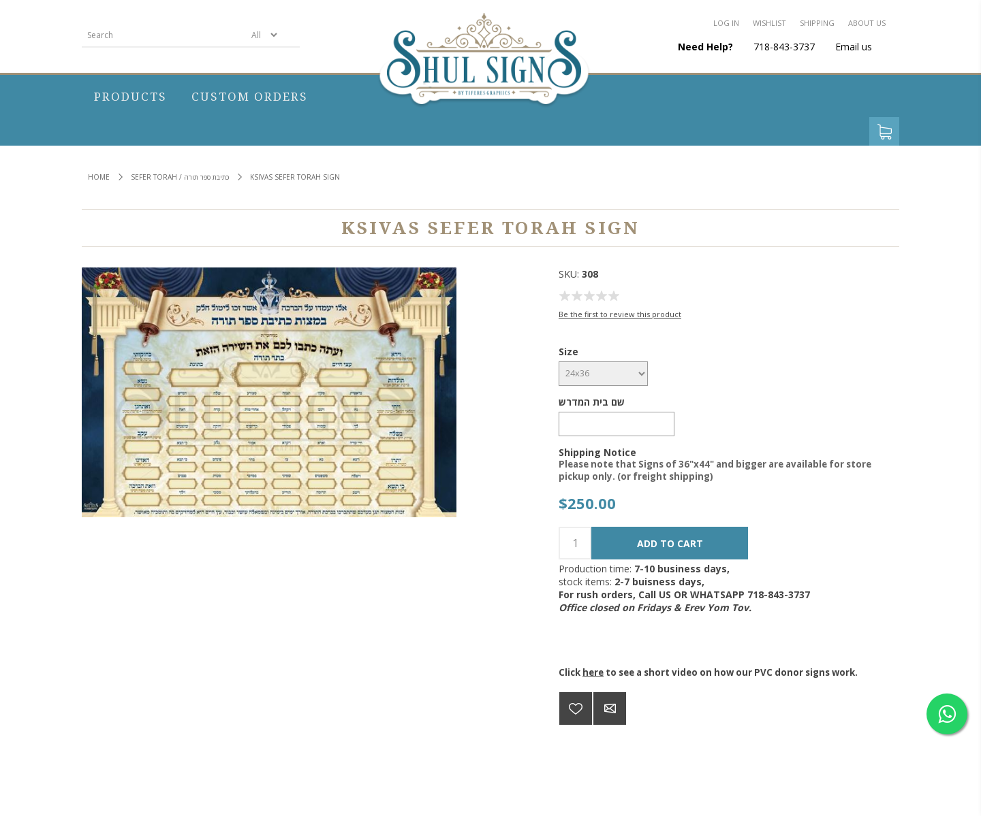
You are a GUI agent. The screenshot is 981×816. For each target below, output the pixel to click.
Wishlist (769, 23)
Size (568, 351)
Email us (853, 46)
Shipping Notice (597, 451)
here (593, 672)
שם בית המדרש (592, 401)
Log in (726, 23)
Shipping (817, 23)
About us (867, 23)
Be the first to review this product (620, 314)
